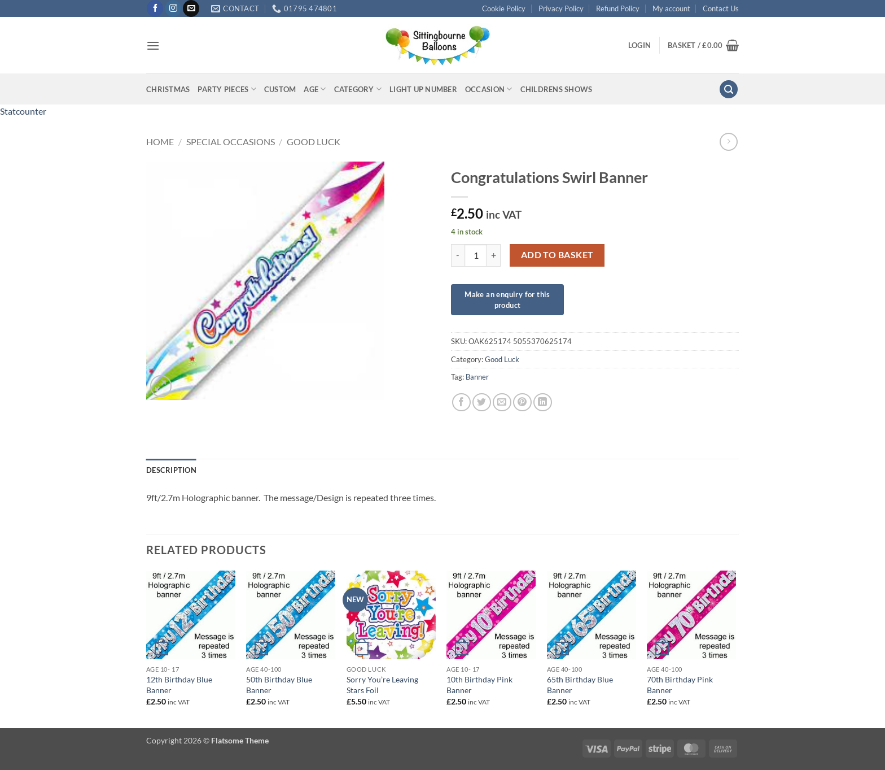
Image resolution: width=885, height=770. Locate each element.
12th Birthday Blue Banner (179, 685)
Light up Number (423, 89)
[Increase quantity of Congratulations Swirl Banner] (494, 255)
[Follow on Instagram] (173, 8)
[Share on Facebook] (461, 402)
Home (160, 141)
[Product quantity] (476, 255)
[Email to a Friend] (502, 402)
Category (358, 89)
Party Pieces (227, 89)
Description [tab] (171, 470)
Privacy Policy (561, 8)
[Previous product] (728, 141)
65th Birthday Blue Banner (580, 685)
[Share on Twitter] (481, 402)
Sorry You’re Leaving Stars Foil (382, 685)
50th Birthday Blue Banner (279, 685)
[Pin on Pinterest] (522, 402)
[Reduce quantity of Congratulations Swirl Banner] (458, 255)
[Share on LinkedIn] (542, 402)
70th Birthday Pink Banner (680, 685)
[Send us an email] (191, 8)
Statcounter (23, 111)
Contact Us (721, 8)
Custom (280, 89)
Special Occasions (230, 141)
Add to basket (557, 255)
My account (671, 8)
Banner (477, 376)
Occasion (488, 89)
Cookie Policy (503, 8)
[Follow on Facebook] (155, 8)
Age (315, 89)
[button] (153, 45)
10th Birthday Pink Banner (479, 685)
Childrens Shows (556, 89)
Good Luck (313, 141)
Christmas (168, 89)
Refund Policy (617, 8)
